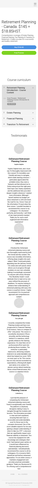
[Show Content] (32, 87)
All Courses (22, 474)
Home (13, 474)
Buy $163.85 (19, 47)
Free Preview (19, 53)
